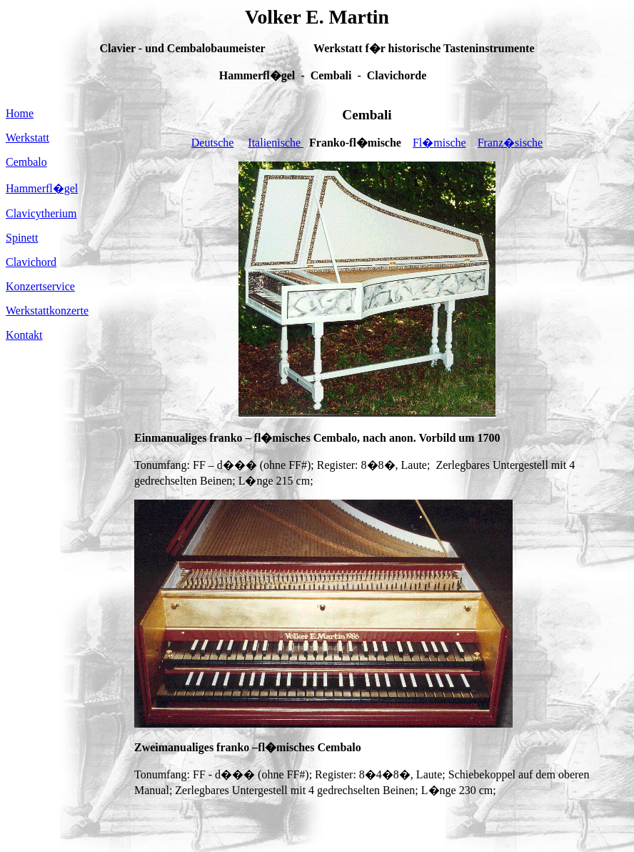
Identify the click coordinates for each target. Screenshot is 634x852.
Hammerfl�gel (42, 188)
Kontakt (24, 335)
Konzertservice (40, 286)
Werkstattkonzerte (47, 310)
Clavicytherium (41, 213)
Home (20, 113)
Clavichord (31, 262)
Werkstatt (27, 138)
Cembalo (26, 162)
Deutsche (212, 143)
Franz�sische (510, 143)
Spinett (22, 238)
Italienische (275, 143)
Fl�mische (439, 143)
